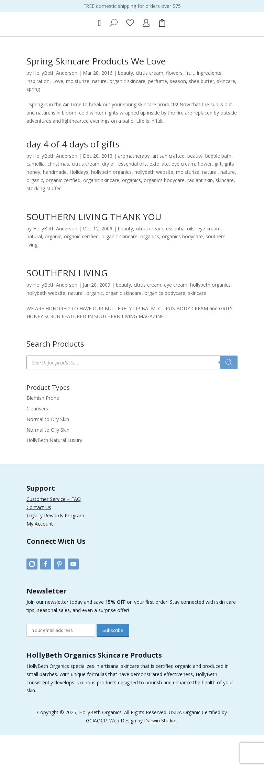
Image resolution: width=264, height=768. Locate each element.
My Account (39, 556)
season (178, 114)
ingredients (209, 106)
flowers (174, 106)
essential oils (132, 197)
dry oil (109, 197)
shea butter (201, 114)
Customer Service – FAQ (53, 532)
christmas (58, 197)
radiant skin (200, 213)
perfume (157, 114)
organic (34, 213)
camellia (35, 197)
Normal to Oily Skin (47, 462)
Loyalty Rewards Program (55, 548)
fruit (189, 106)
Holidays (78, 205)
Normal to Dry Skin (47, 452)
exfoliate (159, 197)
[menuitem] (99, 56)
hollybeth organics (111, 205)
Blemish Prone (42, 431)
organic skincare (127, 114)
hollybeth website (153, 205)
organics (131, 213)
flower (205, 197)
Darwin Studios (161, 754)
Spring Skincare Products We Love (96, 94)
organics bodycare (164, 213)
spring (33, 122)
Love (57, 114)
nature (99, 114)
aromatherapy (134, 188)
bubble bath (218, 188)
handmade (55, 205)
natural (210, 205)
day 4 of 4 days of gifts (73, 177)
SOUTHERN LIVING (67, 306)
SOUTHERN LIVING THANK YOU (94, 249)
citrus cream (149, 106)
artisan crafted (168, 188)
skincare (226, 114)
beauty (125, 106)
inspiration (38, 114)
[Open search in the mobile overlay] (132, 396)
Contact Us (38, 540)
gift (218, 197)
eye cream (183, 197)
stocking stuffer (43, 221)
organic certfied (63, 213)
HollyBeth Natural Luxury (54, 473)
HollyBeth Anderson (55, 106)
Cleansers (37, 442)
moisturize (77, 114)
